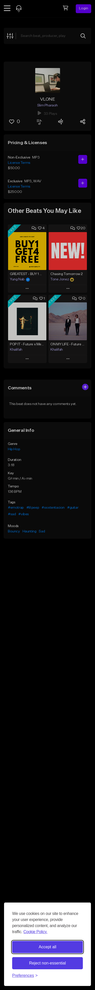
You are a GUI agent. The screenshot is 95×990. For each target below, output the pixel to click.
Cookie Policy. (35, 932)
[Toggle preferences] (25, 975)
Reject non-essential (47, 963)
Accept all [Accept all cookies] (47, 947)
